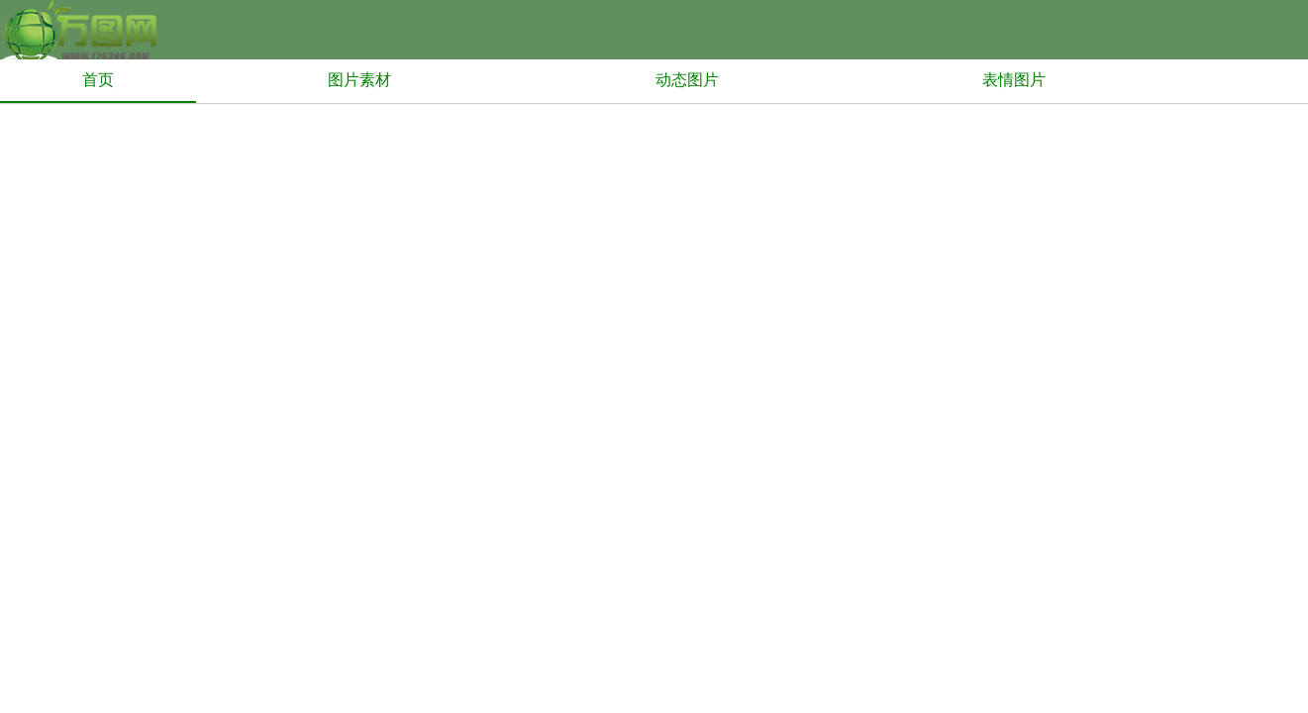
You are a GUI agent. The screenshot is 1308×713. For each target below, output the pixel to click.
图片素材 (359, 79)
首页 (98, 79)
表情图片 (1014, 79)
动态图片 (687, 79)
